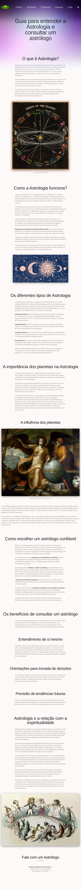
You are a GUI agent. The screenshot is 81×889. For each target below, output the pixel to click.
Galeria (19, 7)
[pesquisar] (78, 8)
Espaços (59, 7)
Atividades (31, 7)
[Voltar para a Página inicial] (5, 7)
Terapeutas (46, 7)
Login (70, 7)
